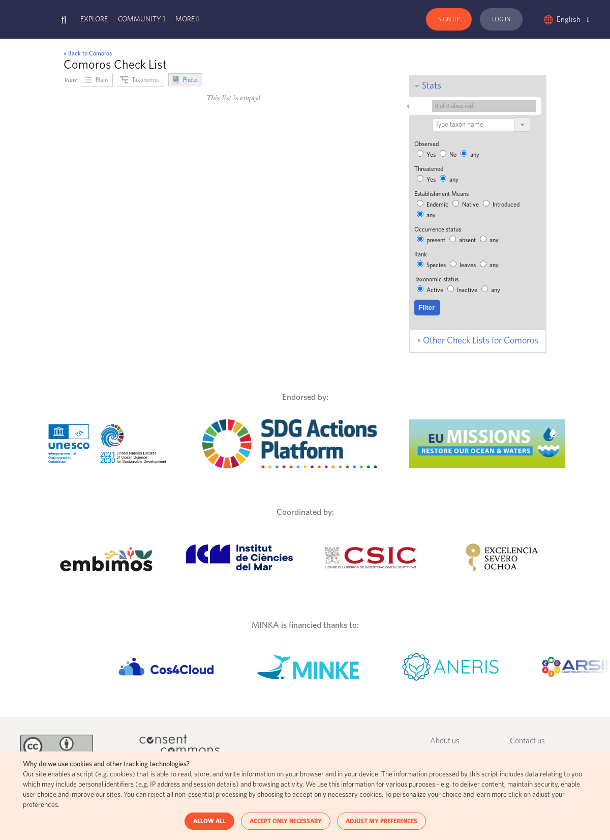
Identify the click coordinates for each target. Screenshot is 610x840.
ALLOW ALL (209, 821)
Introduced (501, 204)
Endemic (433, 204)
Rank (420, 254)
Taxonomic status (436, 279)
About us (445, 741)
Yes (427, 155)
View (70, 80)
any (470, 155)
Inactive (463, 290)
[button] (522, 125)
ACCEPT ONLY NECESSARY (286, 821)
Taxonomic (145, 80)
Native (466, 204)
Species (432, 265)
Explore (94, 19)
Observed (426, 144)
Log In (501, 19)
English (573, 19)
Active (431, 290)
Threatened (428, 169)
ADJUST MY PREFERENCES (381, 821)
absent (463, 240)
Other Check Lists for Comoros (480, 340)
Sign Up (449, 19)
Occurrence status (437, 229)
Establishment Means (441, 194)
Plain (102, 80)
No (449, 155)
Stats (431, 86)
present (432, 240)
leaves (463, 265)
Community (139, 19)
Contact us (527, 741)
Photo (190, 80)
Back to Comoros (90, 53)
